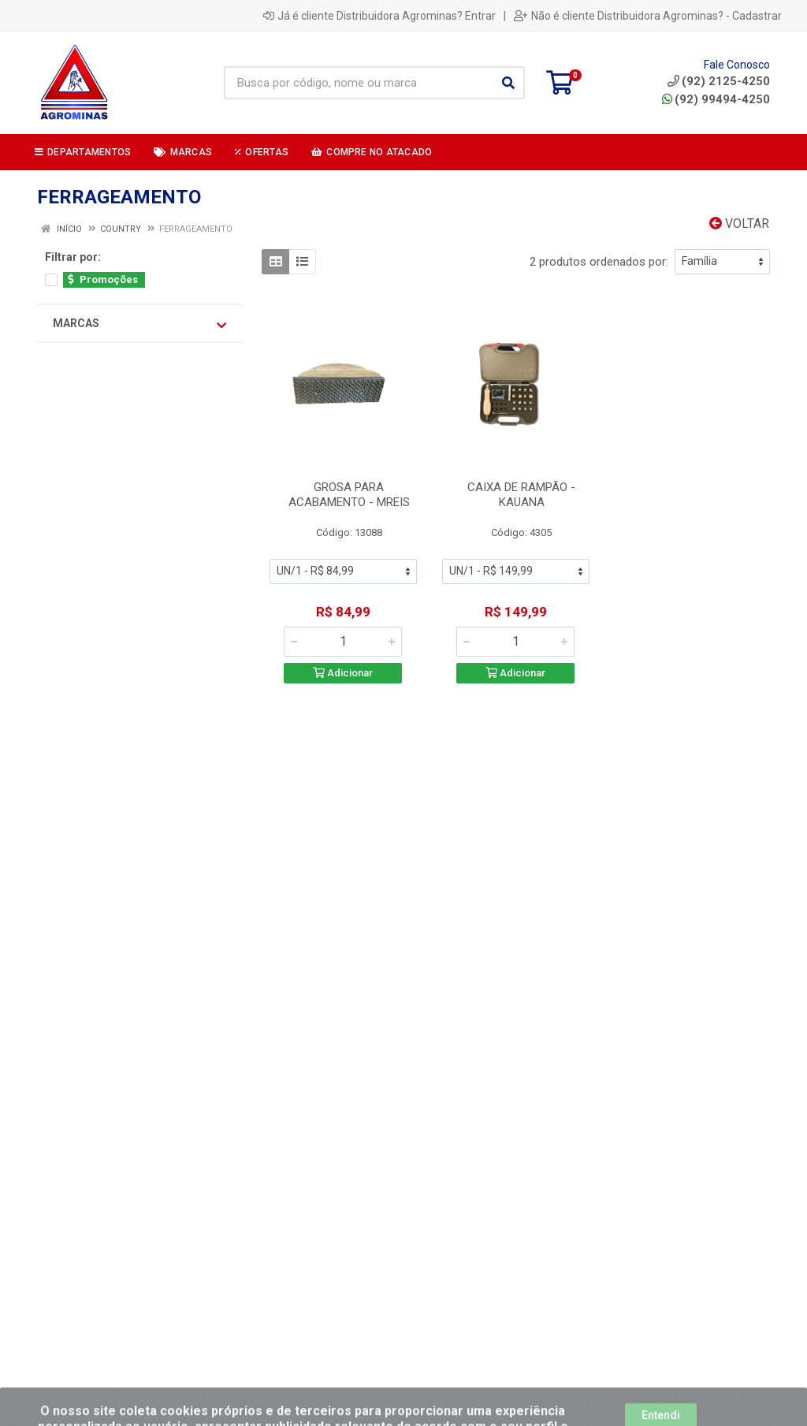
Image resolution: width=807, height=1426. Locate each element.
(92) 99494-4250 (716, 99)
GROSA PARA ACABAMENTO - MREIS (349, 494)
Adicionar (343, 673)
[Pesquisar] (508, 82)
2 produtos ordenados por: (599, 262)
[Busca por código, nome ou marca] (358, 82)
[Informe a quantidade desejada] (343, 642)
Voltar (739, 223)
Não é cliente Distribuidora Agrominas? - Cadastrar (648, 15)
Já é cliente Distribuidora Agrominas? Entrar (379, 15)
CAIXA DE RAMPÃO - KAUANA (521, 494)
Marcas (139, 324)
